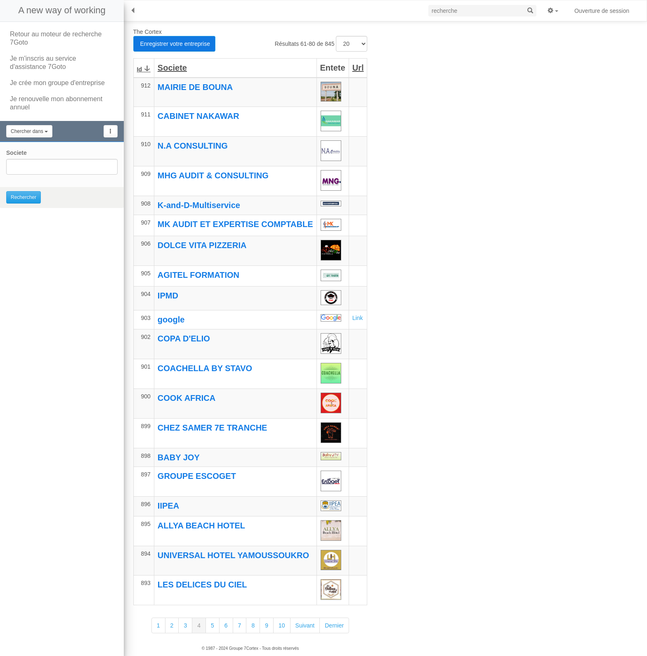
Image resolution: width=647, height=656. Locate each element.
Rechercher (23, 197)
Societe (16, 152)
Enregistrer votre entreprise (174, 43)
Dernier (334, 625)
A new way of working (62, 10)
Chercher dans (29, 131)
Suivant (305, 625)
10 (282, 625)
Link (357, 318)
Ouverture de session (601, 10)
